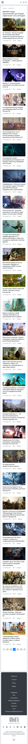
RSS (14, 695)
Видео (14, 686)
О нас (14, 708)
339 (7, 652)
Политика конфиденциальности (14, 711)
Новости (14, 676)
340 (11, 652)
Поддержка (14, 692)
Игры (14, 683)
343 (21, 652)
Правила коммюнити (14, 700)
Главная (5, 8)
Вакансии (14, 706)
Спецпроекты (14, 698)
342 (18, 652)
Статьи (14, 679)
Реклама (14, 703)
